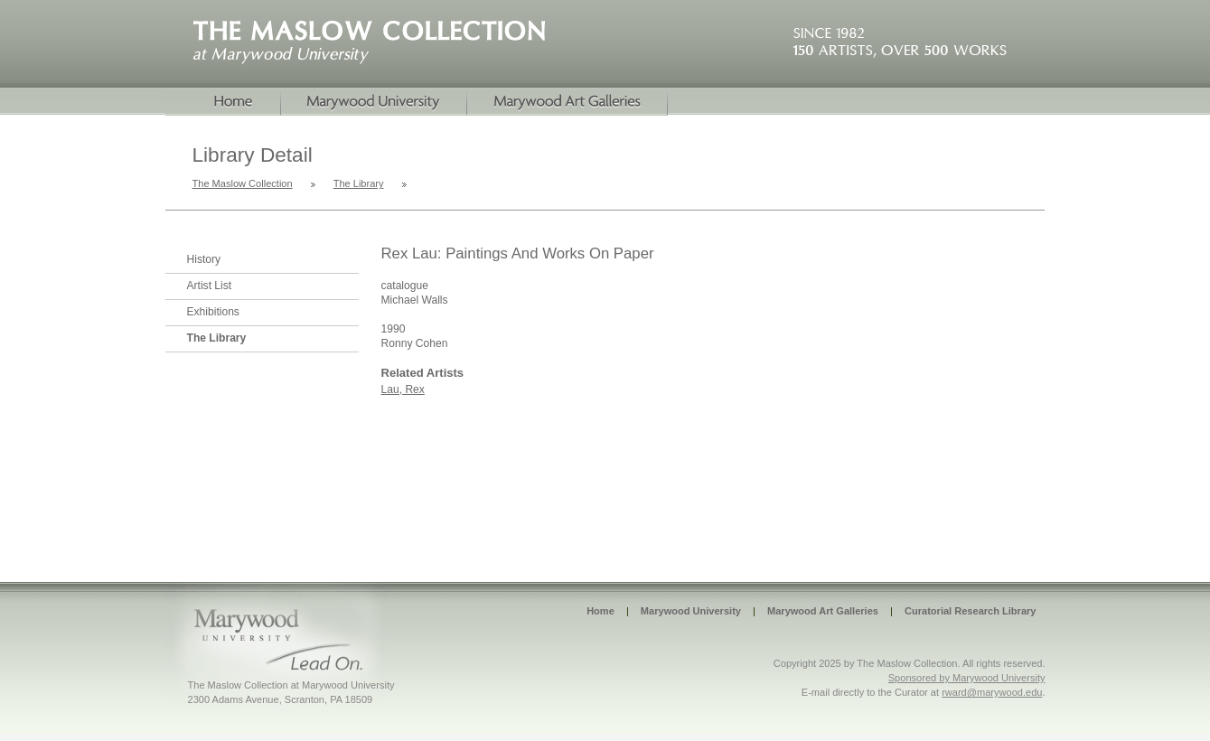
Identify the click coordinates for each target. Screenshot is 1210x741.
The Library (358, 183)
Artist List (209, 285)
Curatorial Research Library (970, 610)
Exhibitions (213, 311)
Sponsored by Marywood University (967, 677)
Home (223, 102)
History (204, 259)
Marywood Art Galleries (822, 610)
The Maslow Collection (242, 183)
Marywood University (374, 102)
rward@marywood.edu (992, 692)
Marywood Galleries (567, 102)
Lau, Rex (403, 389)
